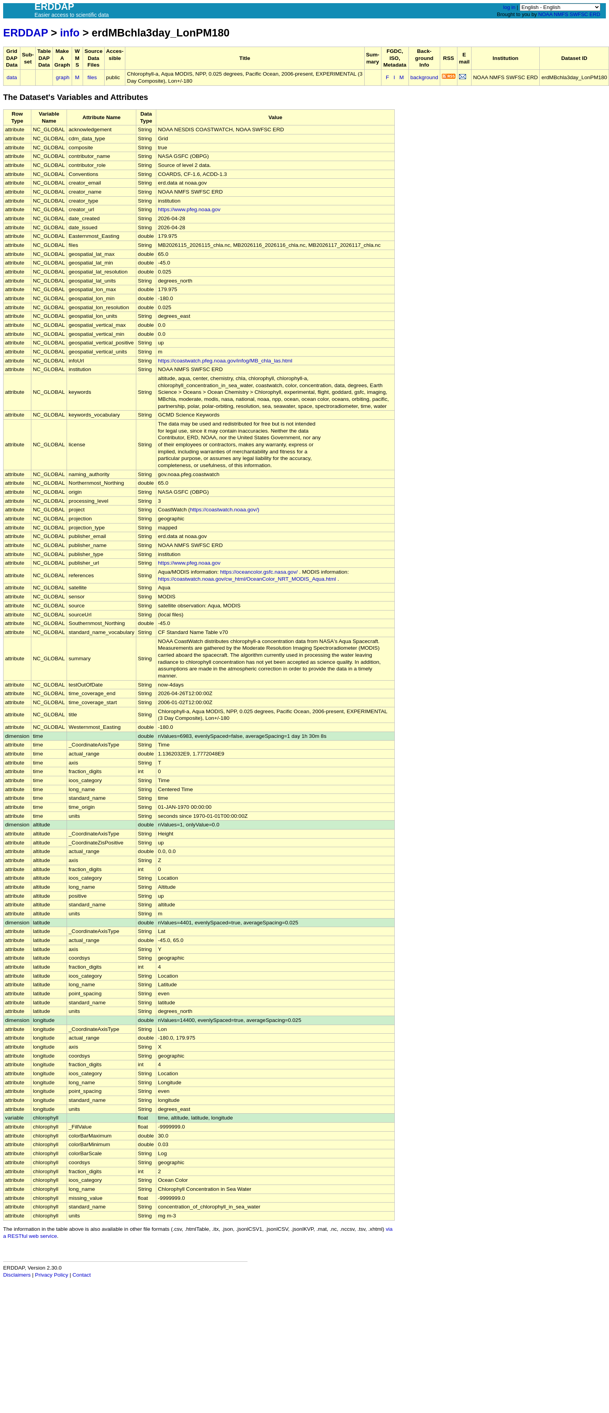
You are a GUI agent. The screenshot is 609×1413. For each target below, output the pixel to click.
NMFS (561, 14)
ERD (594, 14)
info (70, 33)
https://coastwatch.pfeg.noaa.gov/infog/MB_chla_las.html (225, 361)
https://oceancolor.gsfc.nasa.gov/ (259, 572)
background (424, 77)
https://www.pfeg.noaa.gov (189, 209)
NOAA (545, 14)
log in (509, 7)
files (92, 77)
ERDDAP (25, 33)
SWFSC (579, 14)
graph (63, 77)
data (12, 77)
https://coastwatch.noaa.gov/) (224, 510)
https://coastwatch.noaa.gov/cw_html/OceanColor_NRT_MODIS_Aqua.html (247, 579)
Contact (81, 1275)
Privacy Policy (51, 1275)
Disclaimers (17, 1275)
